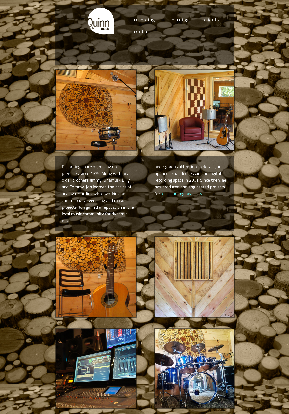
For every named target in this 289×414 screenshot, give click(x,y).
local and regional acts (181, 193)
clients (211, 19)
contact (142, 31)
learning (180, 19)
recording (144, 19)
